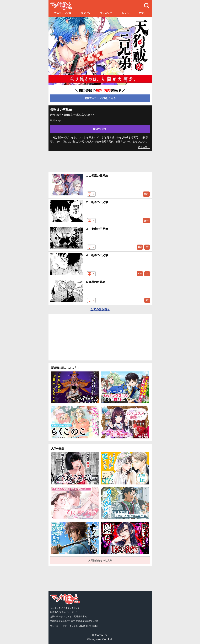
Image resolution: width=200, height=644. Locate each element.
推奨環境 (82, 616)
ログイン (85, 13)
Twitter (95, 626)
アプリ (142, 13)
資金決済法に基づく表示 (87, 621)
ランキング (106, 13)
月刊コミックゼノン (70, 608)
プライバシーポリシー (69, 612)
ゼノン (125, 13)
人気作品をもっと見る (100, 560)
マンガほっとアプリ (59, 626)
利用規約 (54, 612)
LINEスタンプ (84, 626)
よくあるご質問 (70, 616)
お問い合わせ (56, 616)
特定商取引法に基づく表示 (62, 621)
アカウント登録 (62, 13)
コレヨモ (73, 626)
